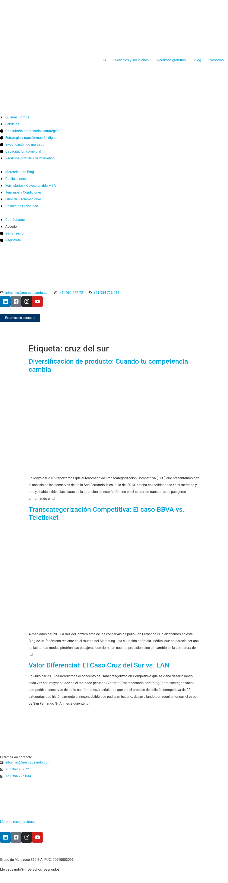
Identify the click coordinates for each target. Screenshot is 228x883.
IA (105, 60)
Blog (197, 60)
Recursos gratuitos (171, 60)
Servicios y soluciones (132, 60)
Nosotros (217, 60)
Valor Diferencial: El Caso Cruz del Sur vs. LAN (99, 665)
